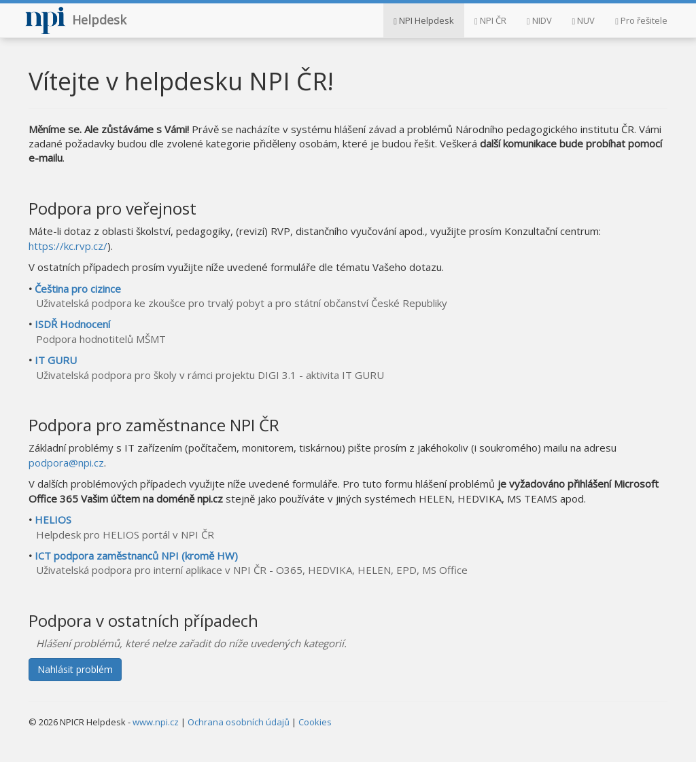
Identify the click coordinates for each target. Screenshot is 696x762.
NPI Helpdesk (424, 20)
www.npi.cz (156, 722)
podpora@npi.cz (66, 462)
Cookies (315, 722)
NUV (583, 20)
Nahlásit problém (75, 669)
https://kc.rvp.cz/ (68, 246)
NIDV (539, 20)
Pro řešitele (641, 20)
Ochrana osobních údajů (239, 722)
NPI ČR (490, 20)
